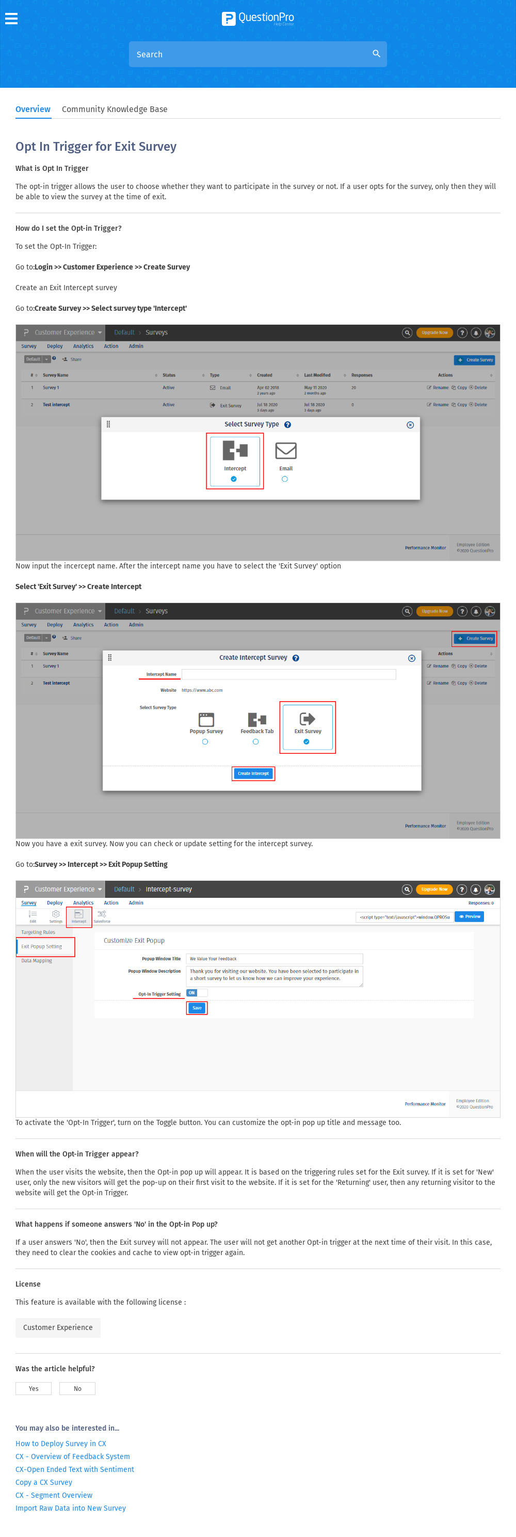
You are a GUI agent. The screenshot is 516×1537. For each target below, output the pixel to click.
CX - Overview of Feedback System (72, 1456)
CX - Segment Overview (53, 1495)
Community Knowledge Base (115, 109)
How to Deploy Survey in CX (60, 1443)
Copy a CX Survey (43, 1482)
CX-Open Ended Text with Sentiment (74, 1469)
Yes (34, 1388)
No (78, 1388)
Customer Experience (58, 1327)
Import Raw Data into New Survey (70, 1508)
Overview (33, 109)
